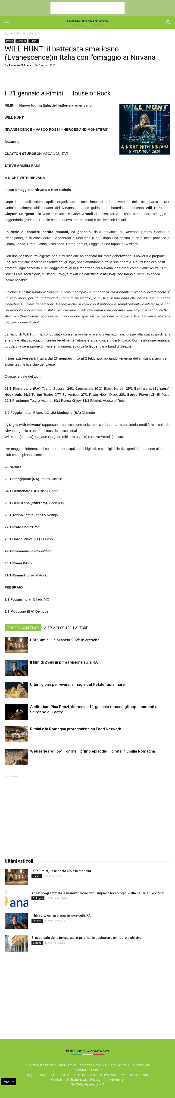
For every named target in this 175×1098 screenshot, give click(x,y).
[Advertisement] (87, 8)
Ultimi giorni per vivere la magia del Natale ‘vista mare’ (77, 684)
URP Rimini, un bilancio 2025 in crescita (65, 640)
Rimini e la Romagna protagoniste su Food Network (75, 729)
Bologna (38, 898)
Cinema (37, 920)
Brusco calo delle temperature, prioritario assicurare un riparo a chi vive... (87, 938)
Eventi (21, 33)
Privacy (95, 1079)
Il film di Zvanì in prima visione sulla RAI (64, 662)
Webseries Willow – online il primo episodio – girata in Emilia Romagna (92, 751)
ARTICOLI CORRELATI (23, 628)
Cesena (37, 942)
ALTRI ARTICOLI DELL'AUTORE (66, 628)
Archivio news (76, 1079)
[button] (168, 22)
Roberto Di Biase (20, 65)
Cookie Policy (113, 1079)
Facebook (92, 1084)
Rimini (33, 40)
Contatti (57, 1079)
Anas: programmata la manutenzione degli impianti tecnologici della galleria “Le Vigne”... (99, 893)
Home (9, 33)
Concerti (34, 33)
